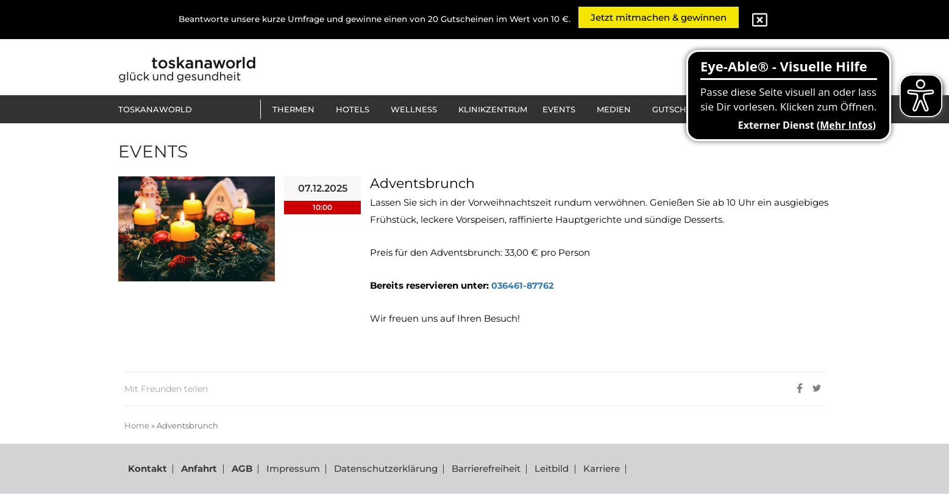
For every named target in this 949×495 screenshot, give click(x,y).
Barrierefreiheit (475, 469)
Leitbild (540, 469)
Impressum (285, 469)
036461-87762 (524, 285)
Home (136, 425)
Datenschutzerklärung (376, 469)
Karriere (588, 469)
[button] (296, 109)
